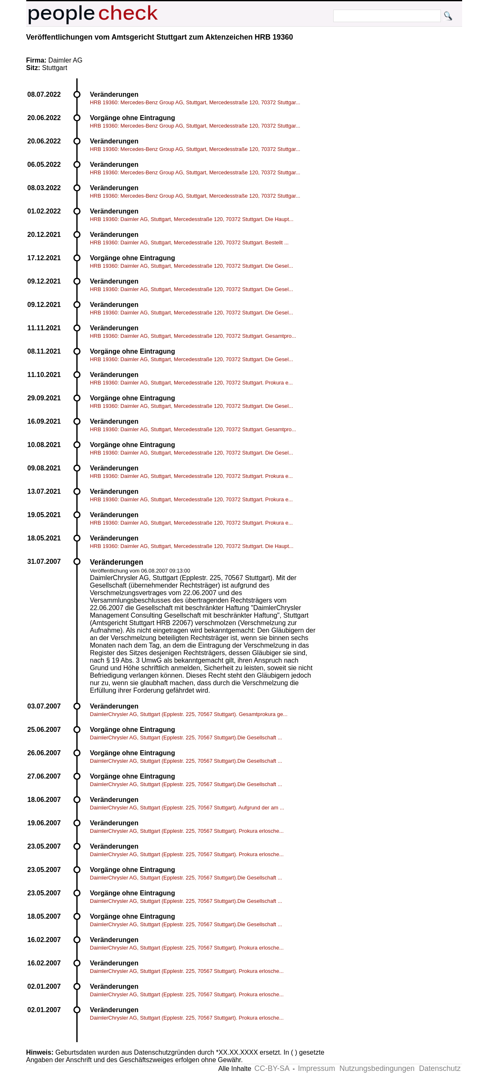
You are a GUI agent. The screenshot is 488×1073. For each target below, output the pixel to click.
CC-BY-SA (271, 1068)
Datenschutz (439, 1068)
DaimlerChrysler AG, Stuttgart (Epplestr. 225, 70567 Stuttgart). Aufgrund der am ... (187, 807)
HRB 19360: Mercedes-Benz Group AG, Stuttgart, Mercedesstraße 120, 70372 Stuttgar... (195, 102)
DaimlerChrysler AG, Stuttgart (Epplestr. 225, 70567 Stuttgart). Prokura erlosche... (187, 831)
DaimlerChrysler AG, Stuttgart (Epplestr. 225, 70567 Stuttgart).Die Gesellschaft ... (186, 737)
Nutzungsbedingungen (377, 1068)
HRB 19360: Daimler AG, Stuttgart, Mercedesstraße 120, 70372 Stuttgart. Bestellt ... (189, 242)
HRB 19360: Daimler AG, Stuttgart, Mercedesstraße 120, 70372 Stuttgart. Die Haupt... (192, 219)
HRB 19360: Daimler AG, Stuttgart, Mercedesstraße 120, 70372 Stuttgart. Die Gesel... (191, 266)
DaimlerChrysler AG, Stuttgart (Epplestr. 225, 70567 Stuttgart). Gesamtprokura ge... (189, 714)
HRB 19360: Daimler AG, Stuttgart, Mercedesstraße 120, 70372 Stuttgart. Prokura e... (191, 382)
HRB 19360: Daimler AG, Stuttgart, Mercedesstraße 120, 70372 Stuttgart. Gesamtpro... (193, 336)
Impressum (316, 1068)
